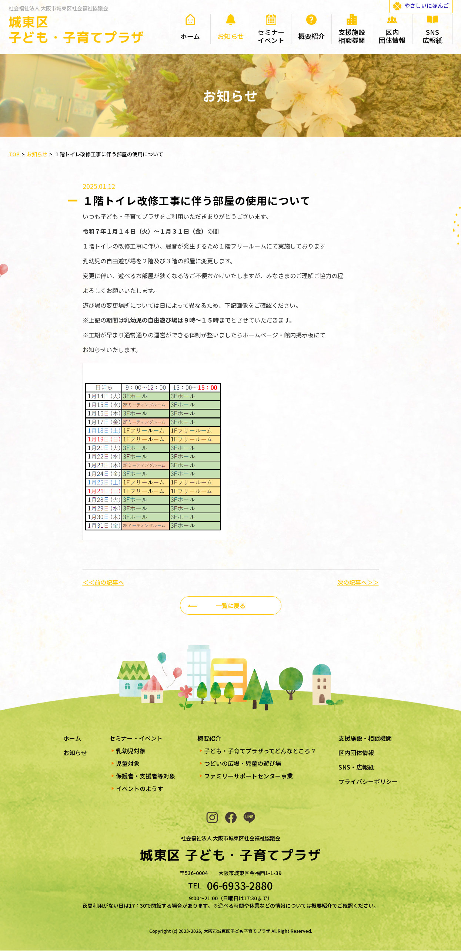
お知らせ (75, 752)
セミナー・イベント (136, 738)
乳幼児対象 (131, 750)
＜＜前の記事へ (103, 582)
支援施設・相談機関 (365, 738)
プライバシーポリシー (368, 781)
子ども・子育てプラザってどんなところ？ (260, 750)
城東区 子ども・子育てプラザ (77, 29)
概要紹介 (209, 738)
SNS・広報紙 (356, 767)
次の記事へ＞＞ (358, 582)
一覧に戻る (230, 605)
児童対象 (128, 763)
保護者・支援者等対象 (145, 775)
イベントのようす (139, 788)
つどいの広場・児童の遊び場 (242, 763)
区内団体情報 (356, 752)
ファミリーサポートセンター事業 (248, 775)
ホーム (72, 738)
